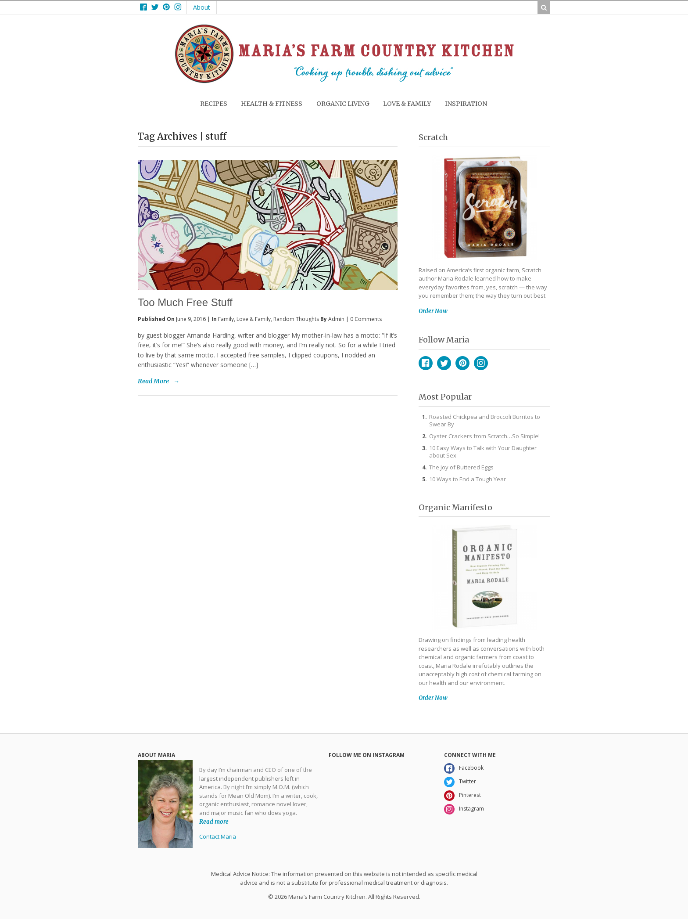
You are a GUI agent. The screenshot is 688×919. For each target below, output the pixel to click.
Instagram (481, 363)
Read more (214, 821)
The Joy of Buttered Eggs (461, 467)
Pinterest (462, 363)
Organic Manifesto (455, 507)
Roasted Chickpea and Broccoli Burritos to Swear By (484, 420)
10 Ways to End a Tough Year (467, 479)
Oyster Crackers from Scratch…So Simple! (484, 436)
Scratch (433, 137)
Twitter (444, 363)
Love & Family (253, 319)
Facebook (426, 363)
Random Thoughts (296, 319)
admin (336, 319)
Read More (153, 381)
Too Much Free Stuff (185, 302)
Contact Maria (217, 836)
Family (226, 319)
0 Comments (366, 319)
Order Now (433, 311)
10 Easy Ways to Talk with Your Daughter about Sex (483, 451)
